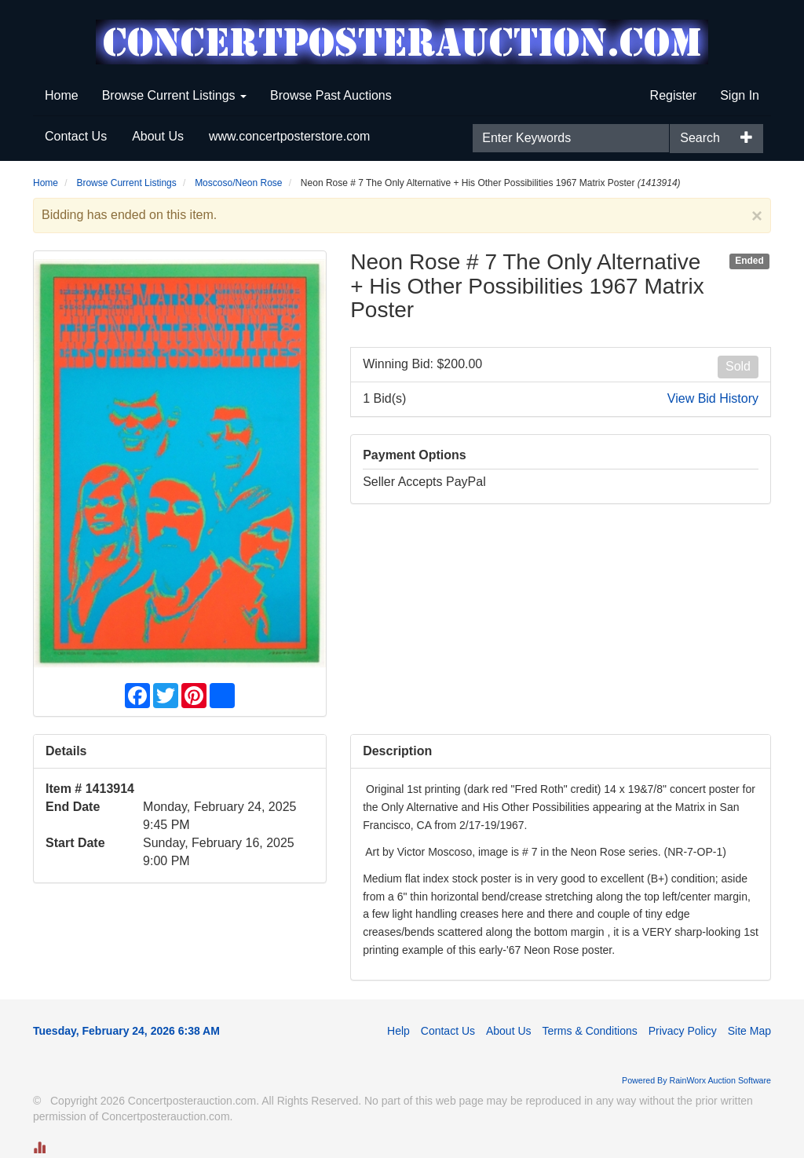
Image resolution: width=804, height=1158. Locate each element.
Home (62, 95)
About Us (158, 136)
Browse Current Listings (174, 95)
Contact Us (76, 136)
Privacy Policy (683, 1031)
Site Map (749, 1031)
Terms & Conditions (589, 1031)
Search (700, 137)
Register (673, 95)
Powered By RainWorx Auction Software (696, 1080)
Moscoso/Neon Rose (238, 182)
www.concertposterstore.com (289, 136)
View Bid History (712, 398)
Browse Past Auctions (331, 95)
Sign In (739, 95)
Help (398, 1031)
